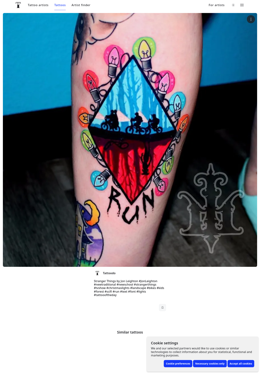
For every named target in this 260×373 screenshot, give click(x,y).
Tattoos (60, 5)
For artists (217, 5)
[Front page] (18, 5)
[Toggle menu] (242, 5)
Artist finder (81, 5)
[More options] (251, 19)
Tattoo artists (38, 5)
